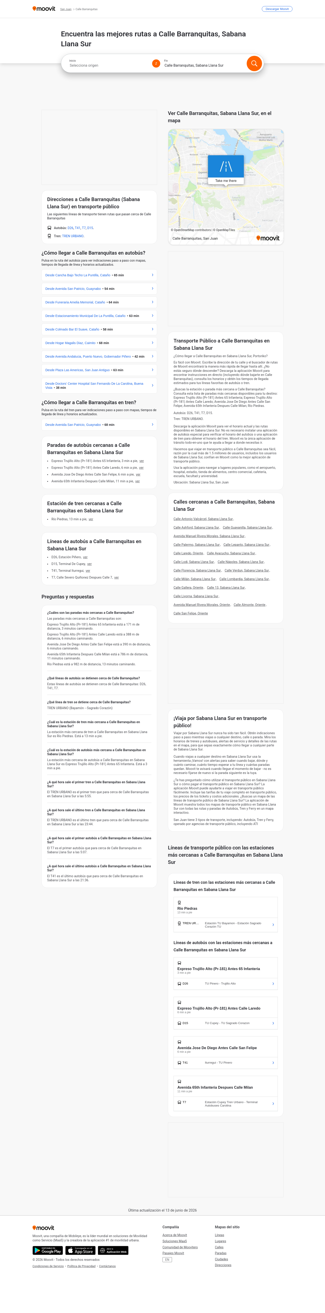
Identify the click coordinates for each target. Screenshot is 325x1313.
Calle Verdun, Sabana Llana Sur (247, 570)
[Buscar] (254, 63)
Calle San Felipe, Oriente (191, 613)
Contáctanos (107, 1266)
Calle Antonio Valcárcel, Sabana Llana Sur (203, 519)
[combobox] (108, 65)
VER (141, 461)
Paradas (220, 1253)
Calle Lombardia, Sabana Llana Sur (244, 579)
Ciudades (221, 1259)
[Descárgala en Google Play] (47, 1250)
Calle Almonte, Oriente (249, 605)
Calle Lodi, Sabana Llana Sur (194, 562)
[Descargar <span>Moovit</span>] (277, 9)
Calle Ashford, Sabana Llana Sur (196, 527)
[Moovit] (43, 9)
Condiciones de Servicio (48, 1266)
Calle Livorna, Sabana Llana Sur (196, 596)
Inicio (72, 60)
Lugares (220, 1241)
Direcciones (223, 1265)
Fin (166, 60)
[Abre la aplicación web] (113, 1250)
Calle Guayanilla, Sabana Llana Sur (247, 527)
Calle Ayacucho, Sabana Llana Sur (231, 553)
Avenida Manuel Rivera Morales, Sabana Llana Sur (209, 536)
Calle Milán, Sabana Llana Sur (195, 579)
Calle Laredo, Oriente (188, 553)
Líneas (219, 1235)
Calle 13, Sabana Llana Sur (226, 587)
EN (167, 1259)
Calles (219, 1247)
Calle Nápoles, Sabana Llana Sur (241, 562)
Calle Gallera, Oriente (188, 587)
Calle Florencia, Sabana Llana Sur (197, 570)
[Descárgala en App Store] (80, 1250)
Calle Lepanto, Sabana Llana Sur (246, 544)
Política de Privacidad (81, 1266)
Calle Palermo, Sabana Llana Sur (197, 544)
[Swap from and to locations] (156, 63)
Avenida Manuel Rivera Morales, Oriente (202, 605)
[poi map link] (226, 187)
